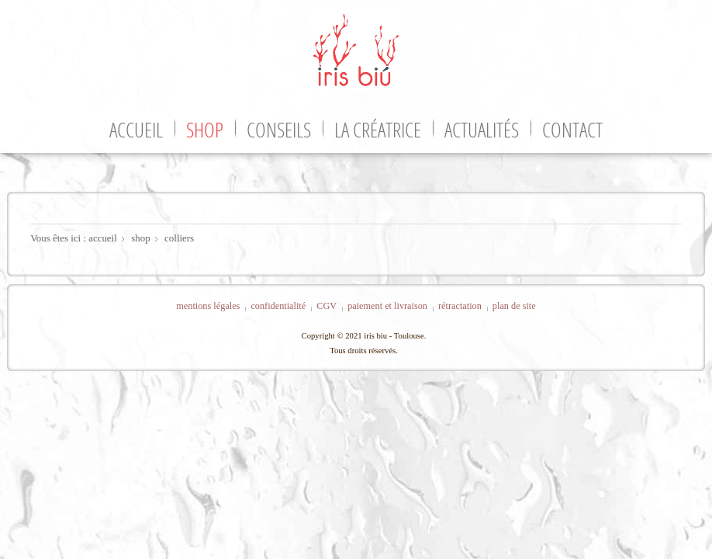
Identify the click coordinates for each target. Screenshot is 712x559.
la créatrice (377, 129)
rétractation (460, 305)
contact (572, 129)
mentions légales (208, 305)
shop (204, 129)
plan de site (514, 305)
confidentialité (278, 305)
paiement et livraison (387, 305)
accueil (136, 129)
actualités (481, 129)
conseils (279, 129)
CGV (326, 305)
